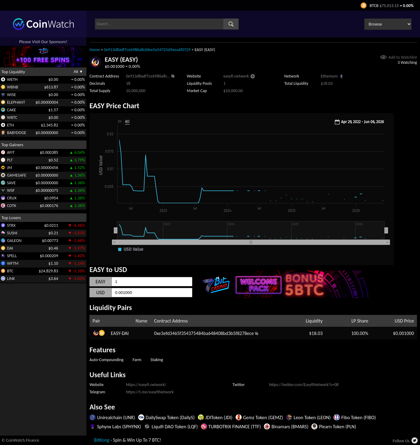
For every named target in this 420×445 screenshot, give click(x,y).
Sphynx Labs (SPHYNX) (119, 426)
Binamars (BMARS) (289, 426)
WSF (11, 190)
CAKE (11, 109)
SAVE (11, 182)
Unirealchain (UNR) (116, 417)
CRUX (11, 198)
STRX (11, 225)
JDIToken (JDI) (219, 417)
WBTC (12, 117)
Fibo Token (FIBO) (358, 417)
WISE (11, 94)
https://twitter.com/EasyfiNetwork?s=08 (303, 384)
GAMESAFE (16, 175)
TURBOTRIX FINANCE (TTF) (234, 426)
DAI (10, 248)
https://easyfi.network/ (146, 384)
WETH (12, 79)
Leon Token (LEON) (312, 417)
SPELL (12, 255)
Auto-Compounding (106, 359)
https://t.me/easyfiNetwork (150, 392)
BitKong (101, 440)
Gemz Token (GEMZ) (263, 417)
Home (94, 49)
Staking (157, 359)
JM (9, 167)
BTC (10, 271)
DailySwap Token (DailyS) (170, 417)
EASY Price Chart (114, 105)
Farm (137, 359)
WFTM (13, 263)
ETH (10, 125)
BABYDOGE (16, 132)
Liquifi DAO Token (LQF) (175, 426)
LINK (11, 278)
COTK (11, 205)
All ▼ (78, 71)
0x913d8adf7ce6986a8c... (148, 76)
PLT (10, 160)
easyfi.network (236, 76)
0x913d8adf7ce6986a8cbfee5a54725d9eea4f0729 (147, 49)
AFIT (11, 152)
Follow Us (401, 440)
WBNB (12, 87)
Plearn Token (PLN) (337, 426)
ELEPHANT (16, 102)
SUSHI (12, 233)
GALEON (14, 240)
